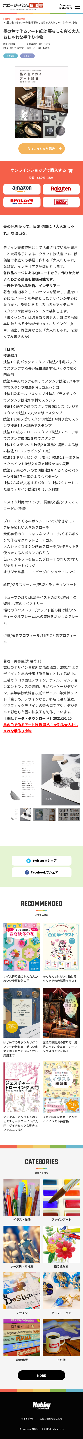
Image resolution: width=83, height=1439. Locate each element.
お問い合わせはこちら (51, 1418)
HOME (6, 18)
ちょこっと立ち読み (41, 148)
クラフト (27, 55)
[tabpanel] (41, 779)
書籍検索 (20, 18)
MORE (41, 1375)
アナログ (11, 55)
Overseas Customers (65, 7)
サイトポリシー (29, 1418)
